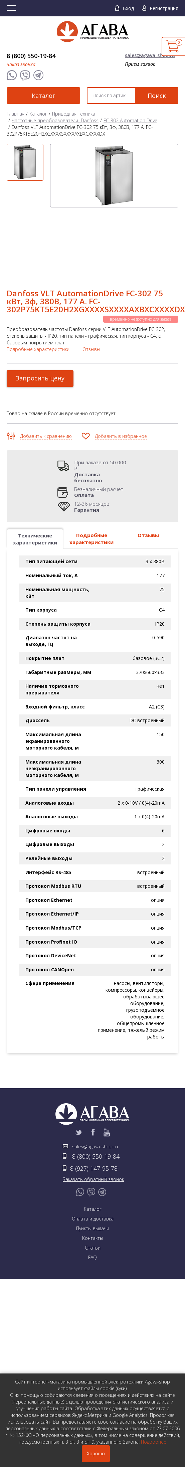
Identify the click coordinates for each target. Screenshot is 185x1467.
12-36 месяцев (92, 457)
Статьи (93, 1197)
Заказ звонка (21, 64)
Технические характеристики (35, 489)
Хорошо (96, 1453)
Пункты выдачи (92, 1178)
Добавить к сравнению (46, 386)
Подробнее (153, 1442)
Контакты (92, 1188)
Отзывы (91, 299)
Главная (15, 114)
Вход (128, 8)
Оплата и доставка (93, 1168)
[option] (24, 162)
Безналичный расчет (98, 442)
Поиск (157, 96)
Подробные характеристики (38, 299)
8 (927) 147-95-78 (94, 1118)
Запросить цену (40, 328)
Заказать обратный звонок (93, 1129)
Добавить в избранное (121, 386)
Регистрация (164, 8)
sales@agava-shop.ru (150, 55)
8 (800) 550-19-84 (31, 56)
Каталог (43, 96)
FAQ (92, 1207)
